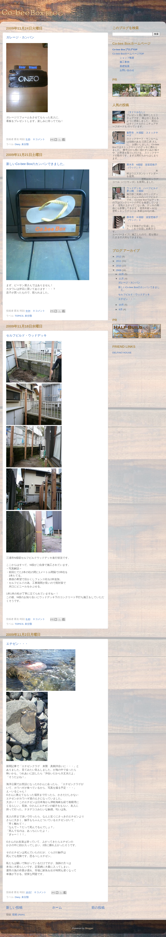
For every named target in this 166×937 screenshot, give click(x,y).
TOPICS (19, 316)
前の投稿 (98, 907)
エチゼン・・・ (17, 643)
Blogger (89, 928)
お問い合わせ (127, 70)
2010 (119, 265)
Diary (17, 144)
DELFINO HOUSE (121, 352)
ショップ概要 (127, 58)
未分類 (25, 144)
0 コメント (39, 139)
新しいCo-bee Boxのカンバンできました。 (36, 164)
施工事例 (124, 62)
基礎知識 (124, 66)
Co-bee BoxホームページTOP (128, 53)
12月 (121, 274)
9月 (121, 309)
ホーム (57, 907)
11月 (121, 278)
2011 (119, 261)
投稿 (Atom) (18, 914)
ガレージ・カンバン (20, 37)
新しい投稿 (14, 907)
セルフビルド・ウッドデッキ (26, 335)
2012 (119, 256)
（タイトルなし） (136, 112)
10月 (121, 304)
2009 (119, 270)
